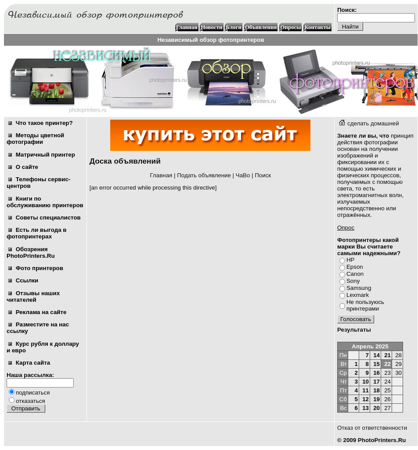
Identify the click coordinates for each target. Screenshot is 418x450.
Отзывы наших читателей (33, 296)
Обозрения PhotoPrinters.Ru (31, 252)
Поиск (263, 175)
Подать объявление (204, 175)
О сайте (23, 167)
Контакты (317, 27)
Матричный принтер (41, 154)
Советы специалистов (44, 217)
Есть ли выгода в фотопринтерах (36, 233)
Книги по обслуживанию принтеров (45, 202)
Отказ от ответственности (372, 427)
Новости (211, 27)
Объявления (261, 27)
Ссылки (23, 280)
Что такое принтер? (40, 123)
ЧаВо (243, 175)
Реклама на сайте (37, 312)
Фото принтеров (35, 268)
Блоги (233, 27)
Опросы (290, 27)
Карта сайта (29, 362)
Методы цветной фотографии (35, 138)
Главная (187, 27)
